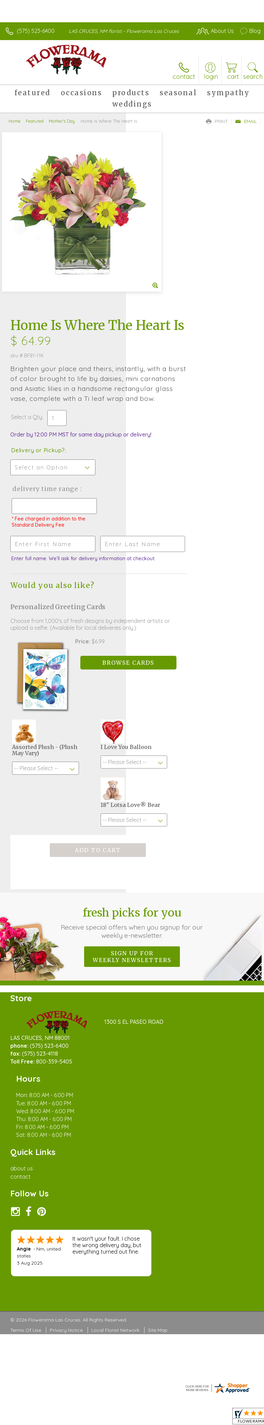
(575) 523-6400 (36, 30)
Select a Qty (152, 272)
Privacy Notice (66, 1141)
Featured (35, 121)
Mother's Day (62, 121)
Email (246, 121)
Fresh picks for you (132, 807)
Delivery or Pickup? (164, 312)
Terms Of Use (25, 1141)
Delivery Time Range (159, 358)
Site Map (158, 1141)
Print (217, 121)
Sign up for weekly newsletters (132, 841)
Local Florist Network (115, 1141)
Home (15, 121)
